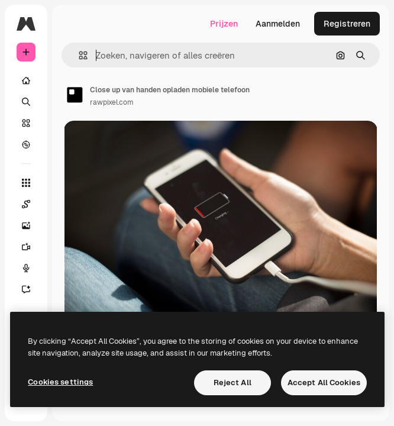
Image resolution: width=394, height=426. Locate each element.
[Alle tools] (26, 182)
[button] (78, 55)
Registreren (347, 23)
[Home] (26, 80)
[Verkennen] (26, 144)
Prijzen (224, 23)
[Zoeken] (26, 101)
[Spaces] (32, 204)
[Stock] (26, 123)
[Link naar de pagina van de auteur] (74, 94)
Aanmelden (278, 23)
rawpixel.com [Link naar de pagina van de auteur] (112, 102)
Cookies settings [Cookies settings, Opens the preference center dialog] (60, 382)
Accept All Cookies (324, 382)
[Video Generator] (32, 246)
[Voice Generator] (32, 268)
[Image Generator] (32, 225)
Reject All (232, 382)
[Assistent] (32, 289)
